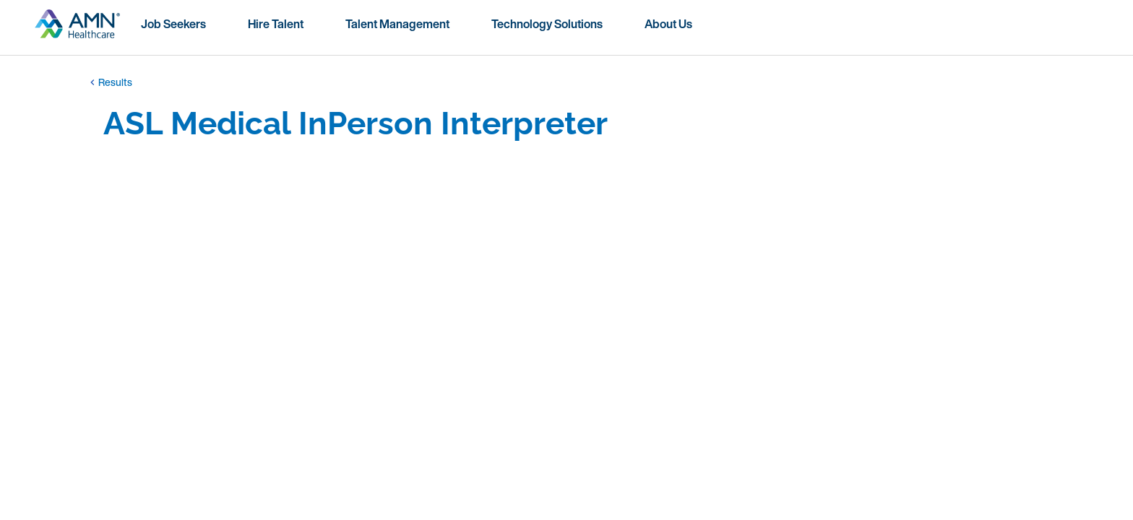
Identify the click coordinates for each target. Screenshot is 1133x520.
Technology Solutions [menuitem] (547, 23)
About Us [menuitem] (668, 23)
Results (109, 82)
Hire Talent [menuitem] (275, 23)
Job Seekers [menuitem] (173, 23)
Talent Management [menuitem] (397, 23)
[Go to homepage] (77, 29)
